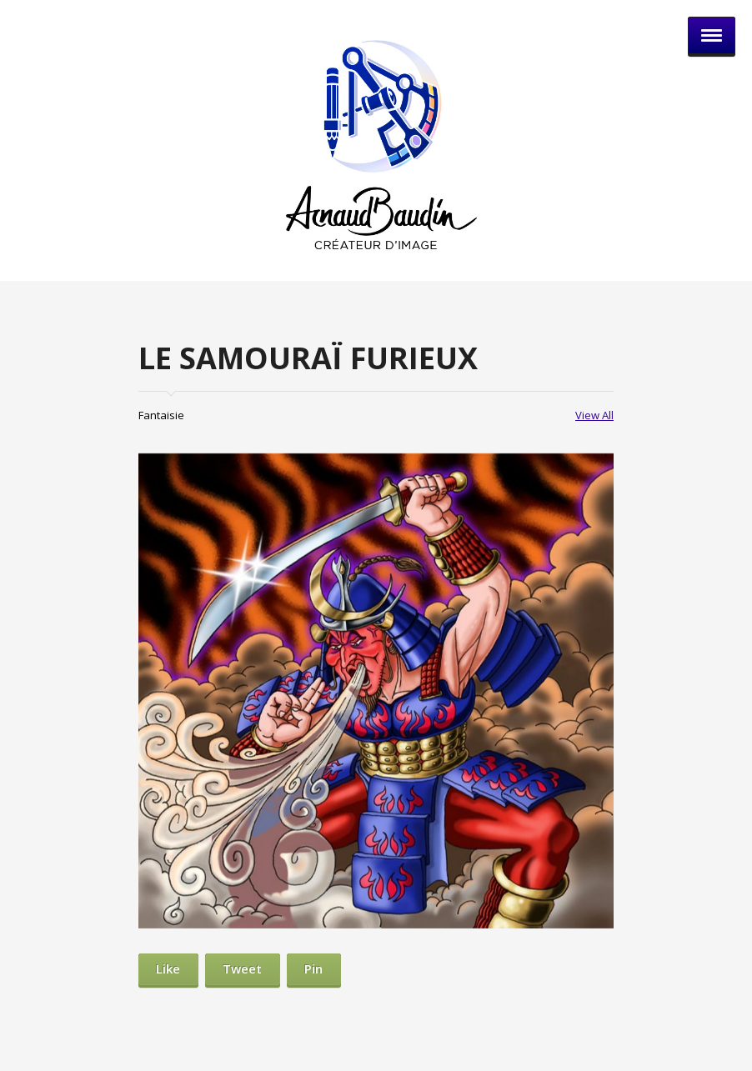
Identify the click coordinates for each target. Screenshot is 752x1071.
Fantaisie (161, 415)
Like (168, 968)
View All (594, 415)
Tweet (242, 968)
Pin (313, 968)
